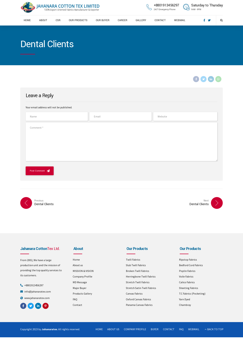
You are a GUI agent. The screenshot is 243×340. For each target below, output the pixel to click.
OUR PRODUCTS (78, 20)
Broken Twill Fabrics (137, 271)
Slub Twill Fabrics (136, 265)
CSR (58, 20)
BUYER (154, 329)
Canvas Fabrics (134, 293)
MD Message (80, 282)
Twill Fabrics (133, 259)
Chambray (185, 305)
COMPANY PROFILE (135, 329)
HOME (27, 20)
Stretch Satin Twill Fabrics (141, 288)
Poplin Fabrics (187, 271)
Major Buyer (79, 288)
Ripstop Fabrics (188, 259)
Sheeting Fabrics (188, 288)
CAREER (122, 20)
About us (78, 265)
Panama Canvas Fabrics (139, 305)
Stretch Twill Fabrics (138, 282)
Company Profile (82, 276)
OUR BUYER (102, 20)
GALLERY (141, 20)
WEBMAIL (179, 20)
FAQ (75, 299)
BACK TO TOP (215, 329)
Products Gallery (82, 293)
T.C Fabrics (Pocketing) (192, 293)
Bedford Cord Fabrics (191, 265)
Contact (77, 305)
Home (76, 259)
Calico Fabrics (187, 282)
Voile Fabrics (186, 276)
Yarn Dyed (184, 299)
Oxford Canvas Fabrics (138, 299)
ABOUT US (113, 329)
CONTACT (160, 20)
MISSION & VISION (83, 271)
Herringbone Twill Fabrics (141, 276)
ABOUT (43, 20)
